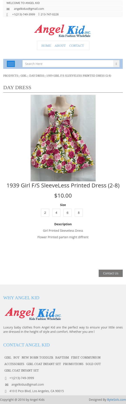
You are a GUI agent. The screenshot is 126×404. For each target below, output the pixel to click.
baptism (62, 357)
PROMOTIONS (73, 364)
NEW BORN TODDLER (37, 357)
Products (10, 75)
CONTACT (76, 45)
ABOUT (60, 45)
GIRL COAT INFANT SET (43, 364)
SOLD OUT (93, 364)
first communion (86, 357)
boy (16, 357)
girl (23, 75)
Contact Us (110, 273)
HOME (46, 45)
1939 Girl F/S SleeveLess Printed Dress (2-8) (78, 75)
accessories (14, 364)
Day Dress (36, 75)
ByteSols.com (116, 400)
